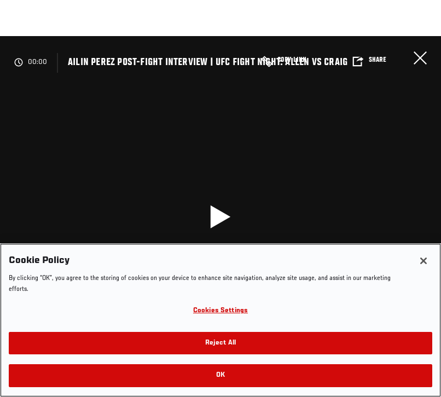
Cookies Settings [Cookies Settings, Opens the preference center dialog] (220, 310)
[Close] (423, 261)
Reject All (220, 343)
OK (220, 375)
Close (420, 58)
